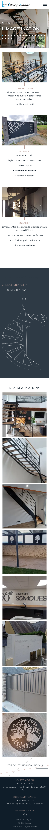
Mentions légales (24, 819)
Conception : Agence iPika (24, 826)
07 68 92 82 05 (26, 800)
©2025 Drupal (24, 823)
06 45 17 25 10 (26, 783)
